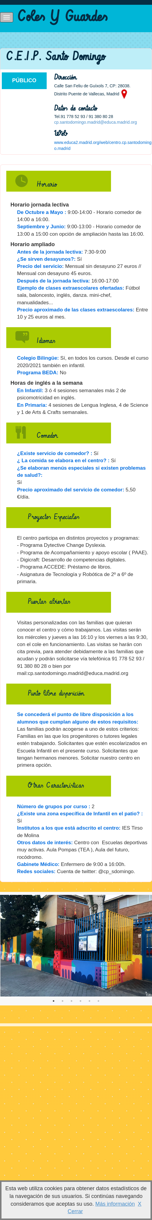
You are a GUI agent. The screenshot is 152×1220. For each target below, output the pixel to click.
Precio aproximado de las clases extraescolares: (75, 310)
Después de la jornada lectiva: (53, 281)
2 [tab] (63, 1001)
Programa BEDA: (37, 372)
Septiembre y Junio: (41, 226)
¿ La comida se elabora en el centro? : (63, 460)
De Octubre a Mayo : (41, 212)
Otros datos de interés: (45, 842)
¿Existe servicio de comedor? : (54, 453)
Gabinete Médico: (38, 864)
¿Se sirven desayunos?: (46, 259)
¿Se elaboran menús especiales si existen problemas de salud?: (81, 471)
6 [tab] (98, 1001)
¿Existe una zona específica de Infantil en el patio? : (80, 814)
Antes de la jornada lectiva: (50, 252)
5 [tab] (89, 1001)
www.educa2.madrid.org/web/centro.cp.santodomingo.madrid (102, 145)
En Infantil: (30, 390)
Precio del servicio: (40, 266)
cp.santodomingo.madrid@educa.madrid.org (95, 122)
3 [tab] (72, 1001)
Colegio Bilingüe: (38, 358)
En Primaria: (32, 405)
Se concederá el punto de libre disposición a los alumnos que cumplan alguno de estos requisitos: (77, 718)
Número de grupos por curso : (53, 806)
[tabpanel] (76, 946)
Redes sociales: (36, 871)
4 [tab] (80, 1001)
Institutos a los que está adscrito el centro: (69, 828)
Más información (115, 1204)
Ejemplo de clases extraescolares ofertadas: (70, 288)
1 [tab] (54, 1001)
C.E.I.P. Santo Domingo (55, 57)
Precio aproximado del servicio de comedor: (70, 490)
